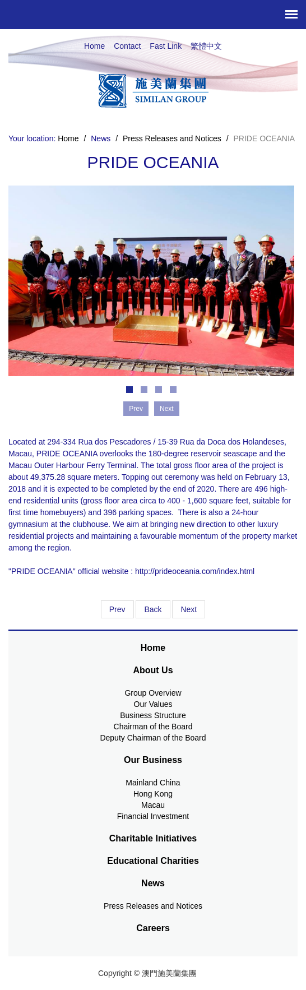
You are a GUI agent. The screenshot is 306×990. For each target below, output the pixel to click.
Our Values (153, 704)
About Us (153, 670)
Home (94, 45)
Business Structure (153, 715)
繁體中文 (206, 45)
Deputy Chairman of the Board (153, 737)
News (153, 883)
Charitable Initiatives (153, 838)
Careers (153, 928)
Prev (117, 609)
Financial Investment (153, 816)
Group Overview (152, 692)
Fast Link (166, 45)
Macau (153, 805)
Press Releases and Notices (172, 138)
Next (188, 609)
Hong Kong (153, 793)
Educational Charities (153, 861)
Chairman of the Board (153, 726)
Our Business (153, 760)
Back (152, 609)
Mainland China (153, 782)
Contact (127, 45)
